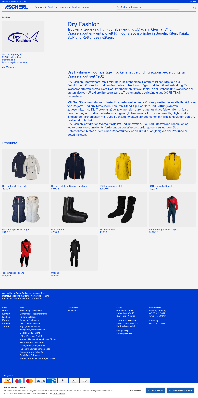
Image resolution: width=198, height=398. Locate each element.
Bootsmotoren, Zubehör (31, 352)
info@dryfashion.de (17, 62)
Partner (5, 320)
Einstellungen (135, 390)
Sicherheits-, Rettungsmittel (33, 313)
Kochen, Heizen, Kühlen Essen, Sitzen (38, 339)
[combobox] (149, 7)
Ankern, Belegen (28, 317)
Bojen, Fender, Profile (30, 326)
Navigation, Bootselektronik (33, 329)
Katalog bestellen (124, 333)
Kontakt (86, 7)
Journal (5, 326)
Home (5, 310)
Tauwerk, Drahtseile (29, 320)
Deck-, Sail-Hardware (30, 323)
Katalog (193, 1)
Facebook (73, 310)
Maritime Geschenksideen (32, 342)
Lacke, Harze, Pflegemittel (32, 345)
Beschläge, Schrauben (30, 355)
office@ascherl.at (126, 326)
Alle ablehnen (155, 390)
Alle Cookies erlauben (180, 390)
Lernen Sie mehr (59, 393)
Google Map (122, 330)
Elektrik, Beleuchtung (30, 333)
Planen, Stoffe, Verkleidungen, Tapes (37, 358)
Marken (76, 7)
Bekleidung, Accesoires (31, 310)
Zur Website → (9, 67)
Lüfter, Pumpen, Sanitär (31, 336)
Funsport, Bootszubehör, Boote (35, 349)
